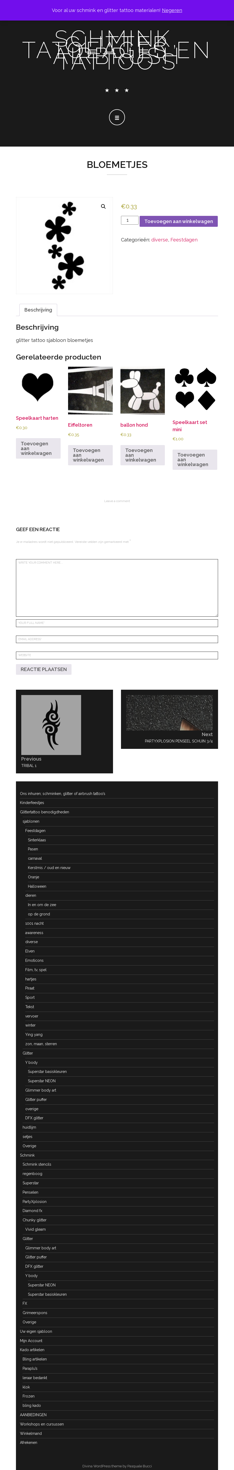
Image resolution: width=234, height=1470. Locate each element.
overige (31, 1109)
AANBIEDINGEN (33, 1415)
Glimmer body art (40, 1090)
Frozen (29, 1396)
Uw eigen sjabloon (36, 1331)
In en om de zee (42, 905)
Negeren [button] (172, 10)
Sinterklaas (37, 840)
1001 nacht (34, 923)
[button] (103, 206)
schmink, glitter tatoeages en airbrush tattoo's (117, 50)
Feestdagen (184, 240)
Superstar (31, 1183)
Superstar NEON (42, 1081)
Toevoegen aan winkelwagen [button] (36, 448)
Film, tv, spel (36, 970)
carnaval (35, 858)
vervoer (31, 1016)
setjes (27, 1136)
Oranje (33, 877)
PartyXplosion (35, 1202)
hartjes (30, 979)
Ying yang (34, 1034)
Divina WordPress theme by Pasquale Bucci (117, 1466)
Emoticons (34, 960)
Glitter (28, 1053)
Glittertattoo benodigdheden (44, 812)
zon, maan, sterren (41, 1044)
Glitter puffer (36, 1099)
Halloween (37, 886)
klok (26, 1387)
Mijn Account (31, 1341)
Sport (30, 997)
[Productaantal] (129, 220)
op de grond (39, 914)
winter (30, 1025)
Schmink (27, 1155)
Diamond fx (32, 1211)
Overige (29, 1146)
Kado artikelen (32, 1350)
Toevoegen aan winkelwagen (178, 221)
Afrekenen (28, 1442)
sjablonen (31, 821)
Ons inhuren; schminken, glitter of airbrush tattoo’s (62, 793)
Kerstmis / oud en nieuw (49, 868)
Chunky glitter (35, 1220)
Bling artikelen (35, 1359)
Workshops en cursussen (42, 1424)
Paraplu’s (30, 1368)
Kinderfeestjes (32, 803)
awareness (34, 933)
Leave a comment (117, 501)
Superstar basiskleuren (47, 1071)
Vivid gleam (35, 1229)
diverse (159, 240)
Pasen (33, 849)
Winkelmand (31, 1433)
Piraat (29, 988)
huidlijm (29, 1127)
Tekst (29, 1007)
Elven (30, 951)
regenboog (32, 1174)
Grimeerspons (35, 1313)
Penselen (30, 1192)
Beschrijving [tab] (38, 310)
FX (25, 1303)
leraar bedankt (35, 1378)
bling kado (32, 1405)
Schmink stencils (37, 1164)
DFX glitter (34, 1118)
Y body (31, 1062)
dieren (30, 895)
